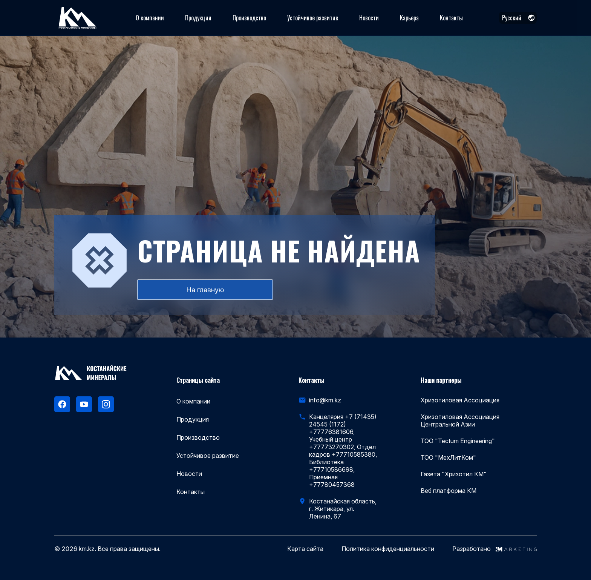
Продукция (198, 17)
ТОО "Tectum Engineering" (458, 441)
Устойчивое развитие (312, 17)
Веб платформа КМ (448, 490)
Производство (249, 17)
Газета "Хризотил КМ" (454, 474)
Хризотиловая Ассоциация (460, 400)
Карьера (409, 17)
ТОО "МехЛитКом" (448, 457)
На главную (205, 290)
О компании (150, 17)
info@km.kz (325, 400)
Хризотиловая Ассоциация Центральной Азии (460, 420)
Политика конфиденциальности (387, 548)
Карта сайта (305, 548)
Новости (369, 17)
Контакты (451, 17)
